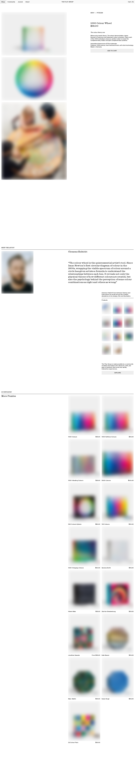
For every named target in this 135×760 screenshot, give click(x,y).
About (27, 2)
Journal (20, 2)
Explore (117, 373)
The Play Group (68, 2)
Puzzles (100, 12)
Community (11, 2)
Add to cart (112, 51)
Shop (3, 2)
